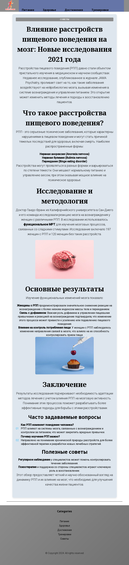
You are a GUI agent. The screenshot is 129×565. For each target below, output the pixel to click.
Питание (28, 5)
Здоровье (49, 5)
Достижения (74, 5)
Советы (64, 538)
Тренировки (100, 5)
